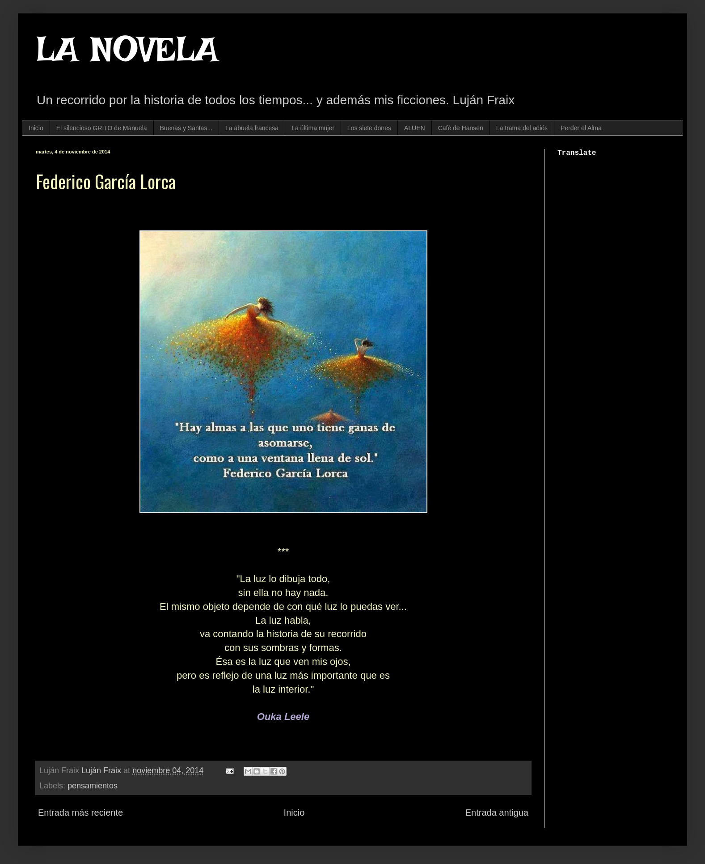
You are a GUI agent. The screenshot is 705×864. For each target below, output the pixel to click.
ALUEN (414, 128)
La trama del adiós (522, 128)
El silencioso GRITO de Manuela (101, 128)
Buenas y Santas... (186, 128)
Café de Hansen (460, 128)
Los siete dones (369, 128)
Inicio (36, 128)
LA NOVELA (127, 49)
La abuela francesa (252, 128)
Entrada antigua (496, 812)
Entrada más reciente (80, 812)
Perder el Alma (581, 128)
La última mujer (312, 128)
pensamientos (93, 785)
